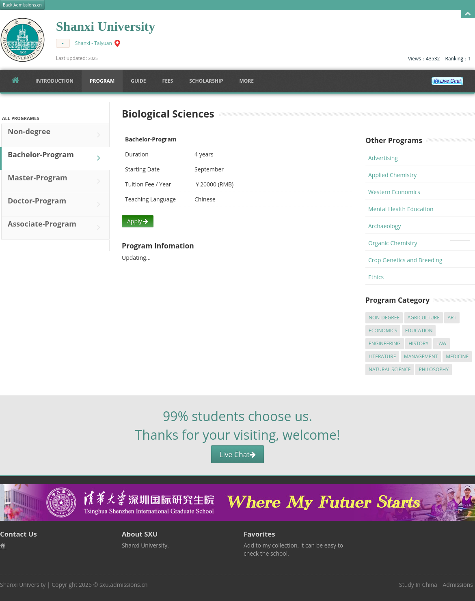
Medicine (457, 356)
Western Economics (394, 192)
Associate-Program (56, 227)
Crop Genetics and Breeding (405, 260)
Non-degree (56, 134)
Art (451, 317)
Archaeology (384, 226)
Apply (137, 221)
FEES (167, 80)
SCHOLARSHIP (206, 80)
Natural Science (390, 369)
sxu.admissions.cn (123, 584)
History (418, 343)
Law (441, 343)
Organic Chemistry (392, 243)
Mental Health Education (401, 209)
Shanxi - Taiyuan (93, 43)
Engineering (385, 343)
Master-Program (56, 181)
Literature (382, 356)
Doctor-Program (56, 204)
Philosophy (434, 369)
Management (421, 356)
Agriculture (424, 317)
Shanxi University (22, 584)
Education (419, 330)
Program (102, 80)
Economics (383, 330)
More (246, 80)
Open (468, 14)
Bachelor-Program (56, 158)
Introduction (54, 80)
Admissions (458, 584)
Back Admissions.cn (22, 5)
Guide (138, 80)
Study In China (418, 584)
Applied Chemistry (392, 175)
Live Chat (237, 454)
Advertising (383, 158)
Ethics (376, 277)
